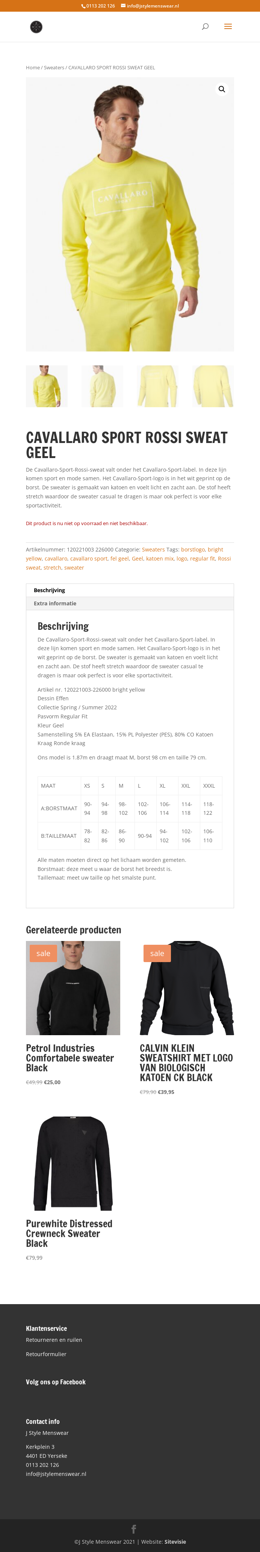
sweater (74, 567)
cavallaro (56, 558)
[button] (222, 89)
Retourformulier (46, 1354)
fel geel (119, 558)
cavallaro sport (88, 558)
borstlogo (193, 549)
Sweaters (54, 67)
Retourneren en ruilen (54, 1339)
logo (182, 558)
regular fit (202, 558)
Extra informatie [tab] (55, 603)
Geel (137, 558)
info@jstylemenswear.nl (56, 1473)
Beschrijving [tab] (49, 590)
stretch (52, 567)
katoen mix (160, 558)
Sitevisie (175, 1541)
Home (33, 67)
